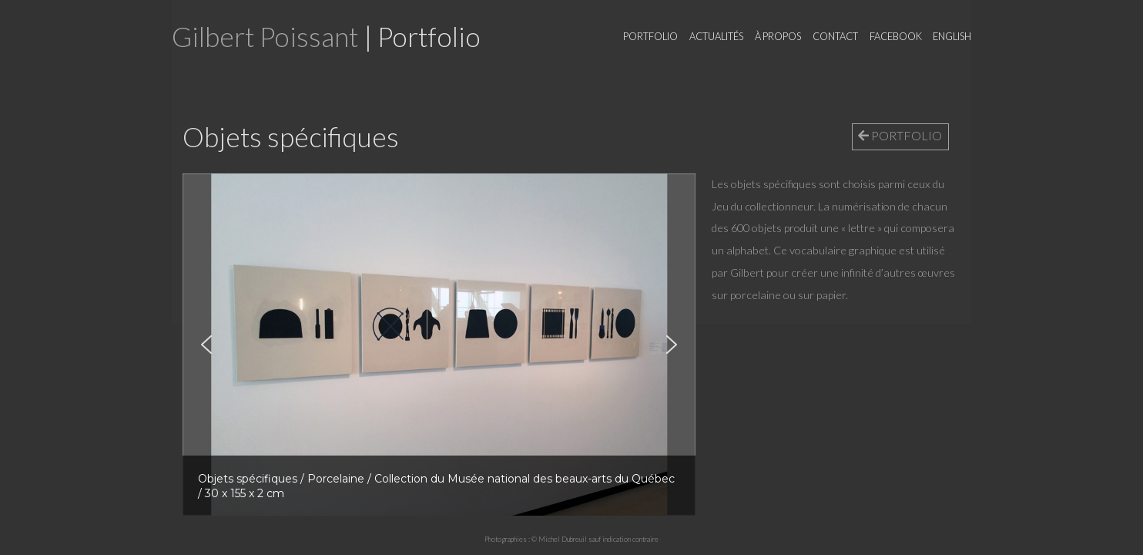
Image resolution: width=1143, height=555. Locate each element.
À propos (778, 36)
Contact (835, 36)
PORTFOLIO (900, 135)
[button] (206, 344)
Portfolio (650, 36)
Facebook (896, 36)
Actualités (716, 36)
